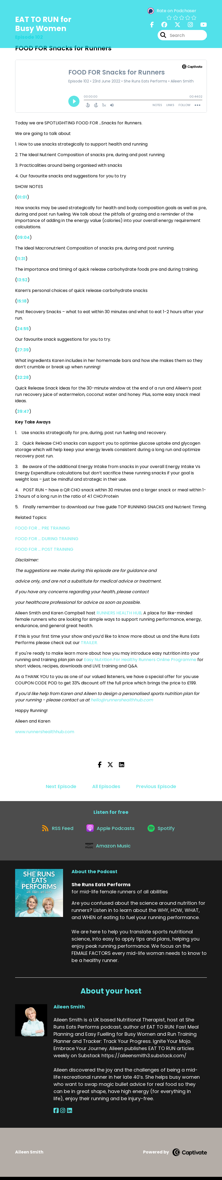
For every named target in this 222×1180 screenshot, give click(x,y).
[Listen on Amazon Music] (108, 848)
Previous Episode (156, 786)
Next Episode (61, 786)
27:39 (23, 350)
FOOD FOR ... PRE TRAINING (42, 528)
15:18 (22, 301)
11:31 (21, 259)
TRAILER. (89, 643)
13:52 (22, 280)
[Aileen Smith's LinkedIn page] (68, 1114)
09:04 (23, 237)
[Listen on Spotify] (162, 829)
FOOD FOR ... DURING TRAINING (46, 539)
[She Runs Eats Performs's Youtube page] (200, 25)
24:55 (23, 329)
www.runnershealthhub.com (45, 732)
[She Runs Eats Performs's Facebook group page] (161, 25)
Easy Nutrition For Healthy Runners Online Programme (140, 660)
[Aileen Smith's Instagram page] (62, 1114)
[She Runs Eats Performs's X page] (174, 25)
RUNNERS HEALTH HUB (118, 613)
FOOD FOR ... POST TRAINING (44, 549)
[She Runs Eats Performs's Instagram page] (187, 25)
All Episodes (106, 786)
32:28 (23, 377)
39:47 (23, 411)
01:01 (22, 197)
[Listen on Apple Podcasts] (111, 829)
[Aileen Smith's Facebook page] (56, 1114)
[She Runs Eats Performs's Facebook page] (152, 25)
